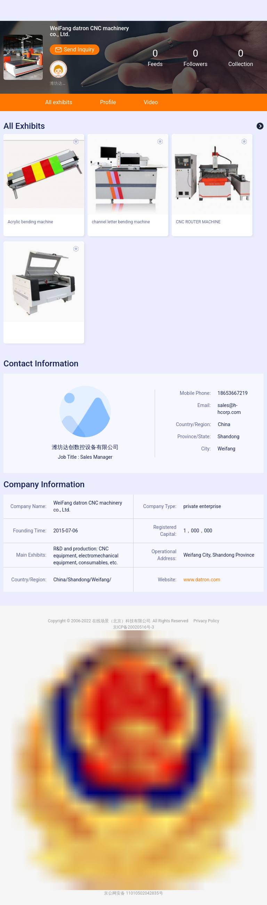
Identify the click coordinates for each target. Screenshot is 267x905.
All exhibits (58, 102)
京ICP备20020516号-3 (133, 627)
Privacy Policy (206, 620)
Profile (108, 102)
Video (151, 102)
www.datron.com (201, 579)
